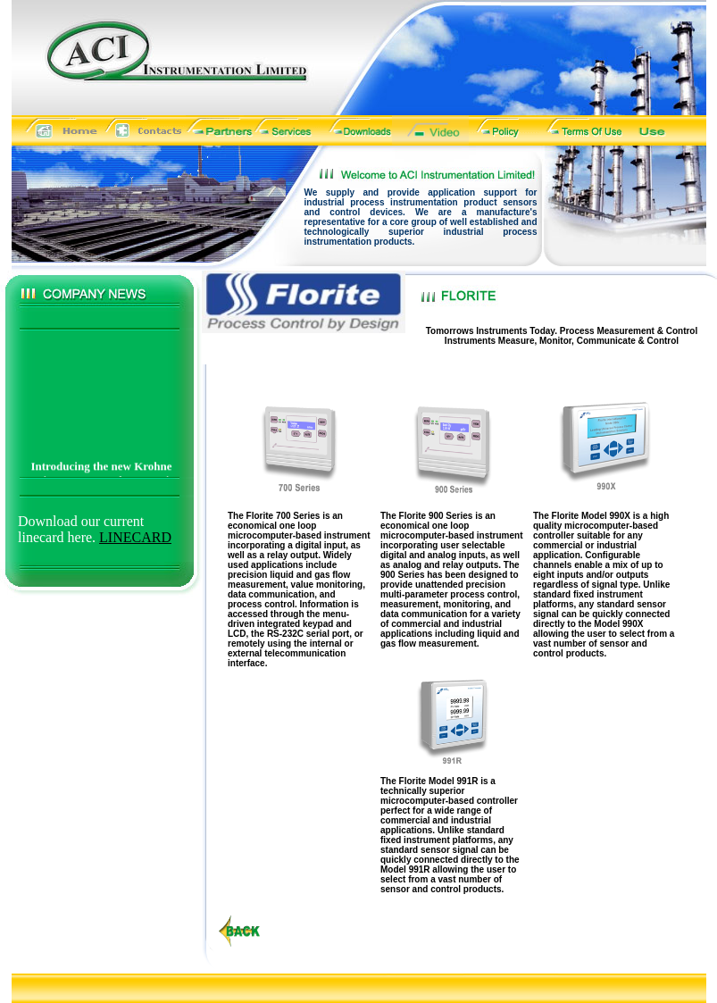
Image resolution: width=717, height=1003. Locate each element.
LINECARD (135, 537)
